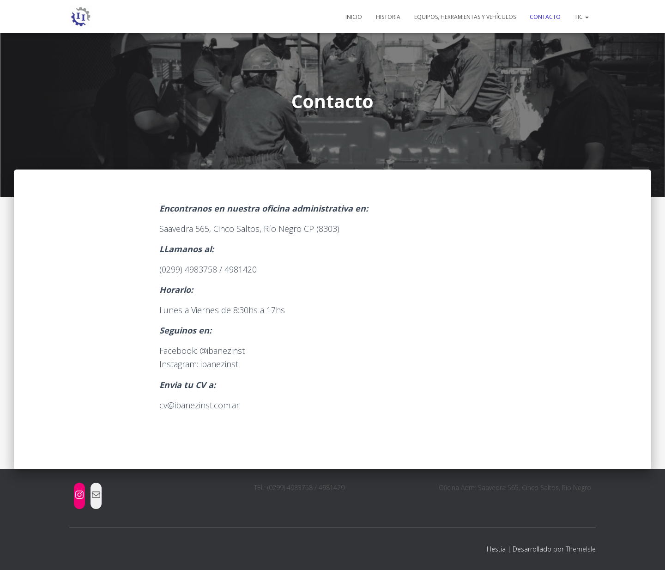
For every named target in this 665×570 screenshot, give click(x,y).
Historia (388, 17)
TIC (581, 17)
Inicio (353, 17)
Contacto (545, 17)
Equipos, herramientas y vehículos (465, 17)
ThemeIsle (581, 549)
